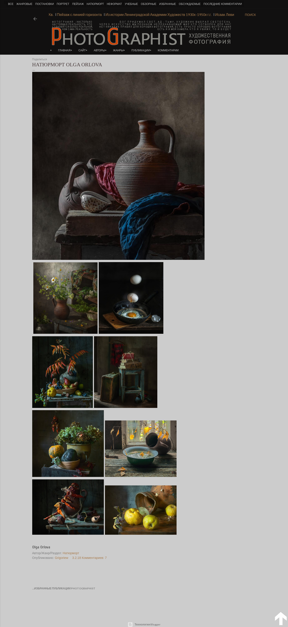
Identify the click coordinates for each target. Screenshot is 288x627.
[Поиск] (250, 14)
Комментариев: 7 (94, 558)
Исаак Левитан (225, 14)
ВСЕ (10, 4)
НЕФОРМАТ (114, 4)
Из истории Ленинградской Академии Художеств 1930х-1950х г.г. (156, 14)
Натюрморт (71, 553)
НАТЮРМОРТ (95, 4)
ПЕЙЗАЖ (78, 4)
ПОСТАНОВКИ (44, 4)
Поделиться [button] (39, 59)
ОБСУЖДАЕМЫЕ (190, 4)
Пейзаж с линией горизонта (76, 14)
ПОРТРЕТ (63, 4)
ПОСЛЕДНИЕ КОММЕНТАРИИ (222, 4)
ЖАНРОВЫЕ (24, 4)
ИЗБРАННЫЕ (167, 4)
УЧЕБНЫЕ (131, 4)
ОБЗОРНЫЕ (148, 4)
